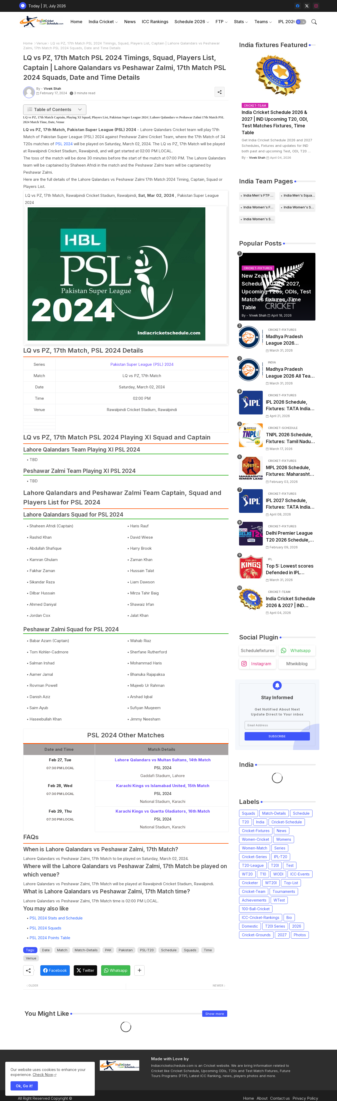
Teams (261, 21)
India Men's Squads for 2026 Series (299, 195)
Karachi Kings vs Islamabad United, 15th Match (162, 785)
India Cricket (101, 21)
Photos (300, 935)
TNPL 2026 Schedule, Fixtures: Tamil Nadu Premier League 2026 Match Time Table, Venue (289, 438)
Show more (214, 1014)
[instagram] (316, 6)
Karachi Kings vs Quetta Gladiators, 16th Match (163, 811)
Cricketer (250, 882)
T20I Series (275, 926)
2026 (296, 926)
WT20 (247, 874)
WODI (278, 874)
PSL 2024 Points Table (49, 937)
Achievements (254, 900)
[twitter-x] (307, 6)
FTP (220, 21)
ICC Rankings (155, 21)
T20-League (253, 865)
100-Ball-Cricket (256, 909)
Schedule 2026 (190, 21)
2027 (282, 935)
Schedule (169, 950)
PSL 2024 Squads (45, 927)
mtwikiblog (297, 663)
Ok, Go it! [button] (24, 1086)
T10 (263, 874)
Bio (289, 917)
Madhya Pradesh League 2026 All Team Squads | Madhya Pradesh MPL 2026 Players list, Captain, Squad (290, 373)
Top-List (291, 882)
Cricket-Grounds (256, 935)
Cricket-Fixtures (256, 830)
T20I (275, 865)
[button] (301, 21)
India (260, 822)
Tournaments (283, 891)
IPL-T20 (280, 856)
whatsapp (300, 650)
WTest (279, 900)
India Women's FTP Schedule (259, 207)
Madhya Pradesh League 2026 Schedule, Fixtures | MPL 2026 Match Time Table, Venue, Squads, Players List (290, 340)
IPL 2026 (287, 21)
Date (46, 950)
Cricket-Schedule (286, 822)
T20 (245, 822)
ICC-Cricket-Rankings (260, 917)
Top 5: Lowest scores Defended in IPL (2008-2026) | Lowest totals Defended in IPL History (290, 569)
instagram (261, 663)
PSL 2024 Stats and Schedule (56, 917)
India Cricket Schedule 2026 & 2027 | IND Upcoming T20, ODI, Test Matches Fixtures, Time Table (275, 122)
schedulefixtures (257, 650)
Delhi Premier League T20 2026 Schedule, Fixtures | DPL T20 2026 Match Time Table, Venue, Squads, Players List (290, 537)
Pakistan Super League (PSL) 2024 (142, 364)
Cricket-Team (253, 891)
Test (290, 865)
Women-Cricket (255, 839)
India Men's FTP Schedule (259, 195)
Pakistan (126, 950)
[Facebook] (55, 970)
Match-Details (86, 950)
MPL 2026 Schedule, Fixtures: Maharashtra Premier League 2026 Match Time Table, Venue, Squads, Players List (290, 471)
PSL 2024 (64, 143)
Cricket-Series (254, 856)
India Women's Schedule (299, 207)
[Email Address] (277, 725)
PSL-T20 (147, 950)
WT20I (271, 882)
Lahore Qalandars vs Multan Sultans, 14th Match (163, 759)
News (130, 21)
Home (76, 21)
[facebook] (297, 6)
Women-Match (254, 848)
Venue (41, 43)
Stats (239, 21)
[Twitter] (85, 970)
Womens (283, 839)
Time (208, 950)
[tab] (76, 22)
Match (62, 950)
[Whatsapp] (115, 970)
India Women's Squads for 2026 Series (259, 219)
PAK (108, 950)
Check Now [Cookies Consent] (43, 1074)
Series (279, 848)
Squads (190, 950)
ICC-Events (300, 874)
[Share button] (139, 970)
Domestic (250, 926)
